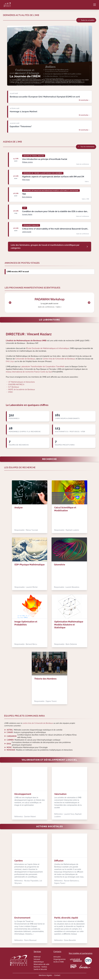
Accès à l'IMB (58, 962)
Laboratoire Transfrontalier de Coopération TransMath (43, 366)
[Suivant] (89, 302)
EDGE (9, 744)
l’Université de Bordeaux (25, 359)
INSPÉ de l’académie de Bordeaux (21, 389)
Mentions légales (45, 975)
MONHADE (11, 750)
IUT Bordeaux (13, 387)
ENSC (10, 392)
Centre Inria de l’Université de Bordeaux (59, 359)
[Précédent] (10, 302)
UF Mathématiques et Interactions (21, 382)
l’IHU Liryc (10, 361)
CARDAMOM (11, 736)
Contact (57, 975)
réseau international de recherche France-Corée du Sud (29, 372)
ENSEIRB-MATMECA (16, 384)
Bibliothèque (39, 962)
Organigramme (59, 959)
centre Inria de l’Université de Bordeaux (37, 723)
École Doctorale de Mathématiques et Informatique (48, 348)
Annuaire (57, 957)
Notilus (44, 967)
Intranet (37, 959)
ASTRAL (10, 730)
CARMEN (10, 740)
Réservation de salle (41, 964)
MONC (9, 747)
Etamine (37, 967)
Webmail (37, 957)
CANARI (10, 732)
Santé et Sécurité (40, 969)
